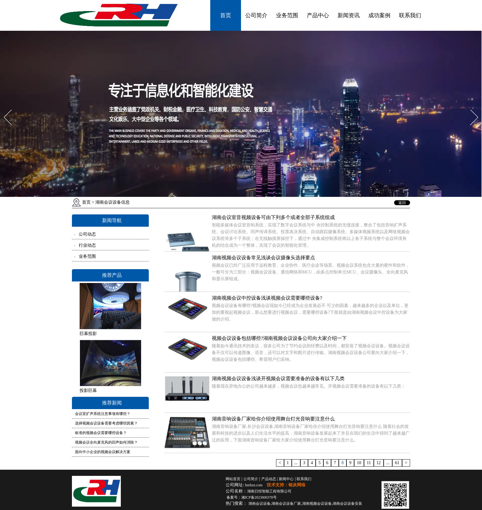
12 (379, 462)
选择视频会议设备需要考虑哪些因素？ (106, 423)
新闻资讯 (349, 15)
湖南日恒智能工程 (269, 491)
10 (359, 462)
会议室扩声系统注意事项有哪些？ (102, 414)
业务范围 (287, 15)
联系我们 (410, 15)
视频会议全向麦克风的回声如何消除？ (106, 442)
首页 (225, 15)
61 (397, 462)
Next (471, 108)
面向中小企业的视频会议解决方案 (102, 452)
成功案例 (379, 15)
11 (369, 462)
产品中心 (318, 15)
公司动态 (87, 234)
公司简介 (256, 15)
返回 (402, 203)
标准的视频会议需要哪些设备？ (101, 433)
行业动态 (87, 245)
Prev (4, 108)
